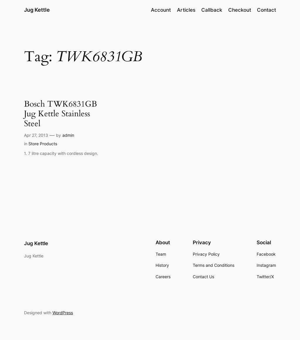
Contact (266, 10)
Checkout (239, 10)
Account (161, 10)
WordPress (62, 312)
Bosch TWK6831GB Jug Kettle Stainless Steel (60, 113)
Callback (211, 10)
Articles (186, 10)
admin (68, 135)
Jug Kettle (37, 10)
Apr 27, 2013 (36, 135)
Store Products (42, 143)
